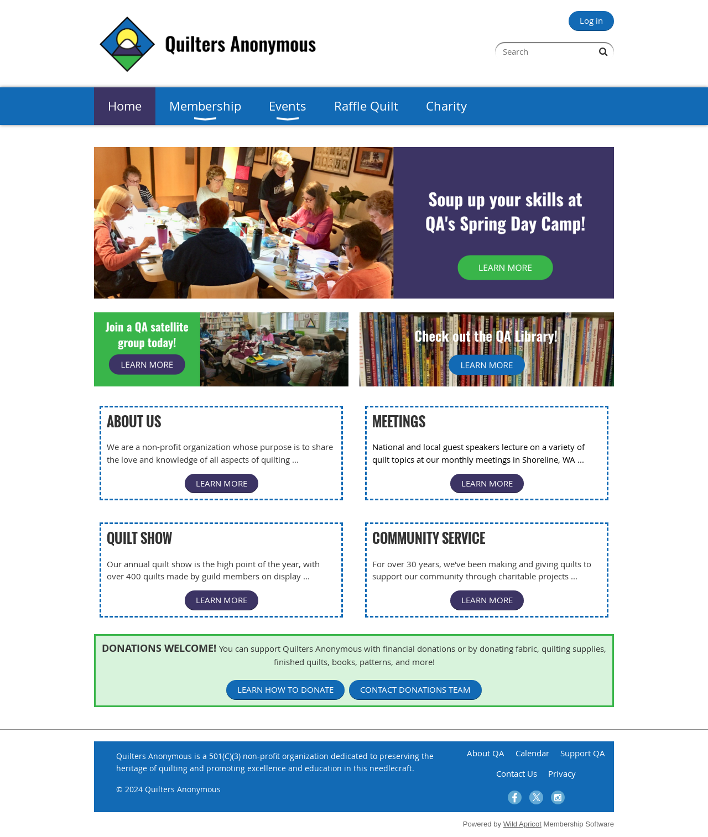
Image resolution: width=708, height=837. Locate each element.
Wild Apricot (522, 824)
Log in (591, 20)
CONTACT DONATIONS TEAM (415, 689)
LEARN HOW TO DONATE (285, 689)
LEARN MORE (221, 483)
